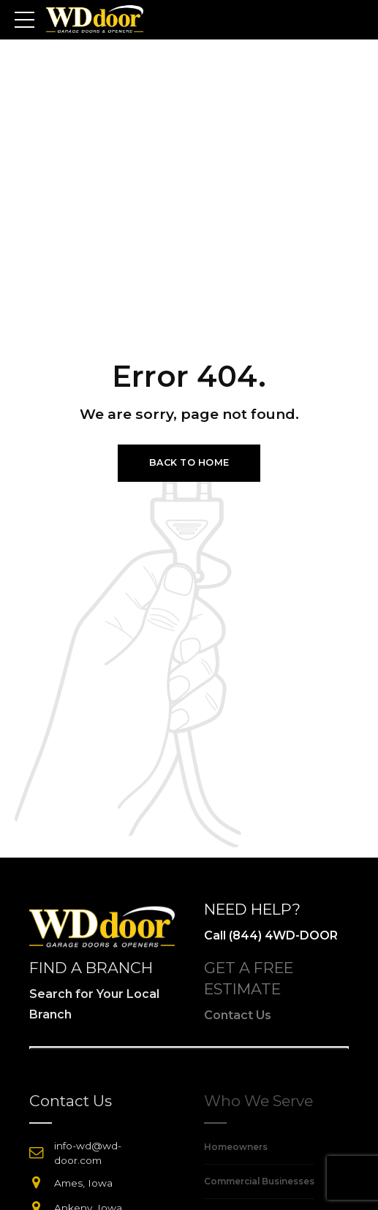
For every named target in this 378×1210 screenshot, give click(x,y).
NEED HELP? (252, 909)
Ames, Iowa (83, 1183)
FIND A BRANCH (91, 967)
